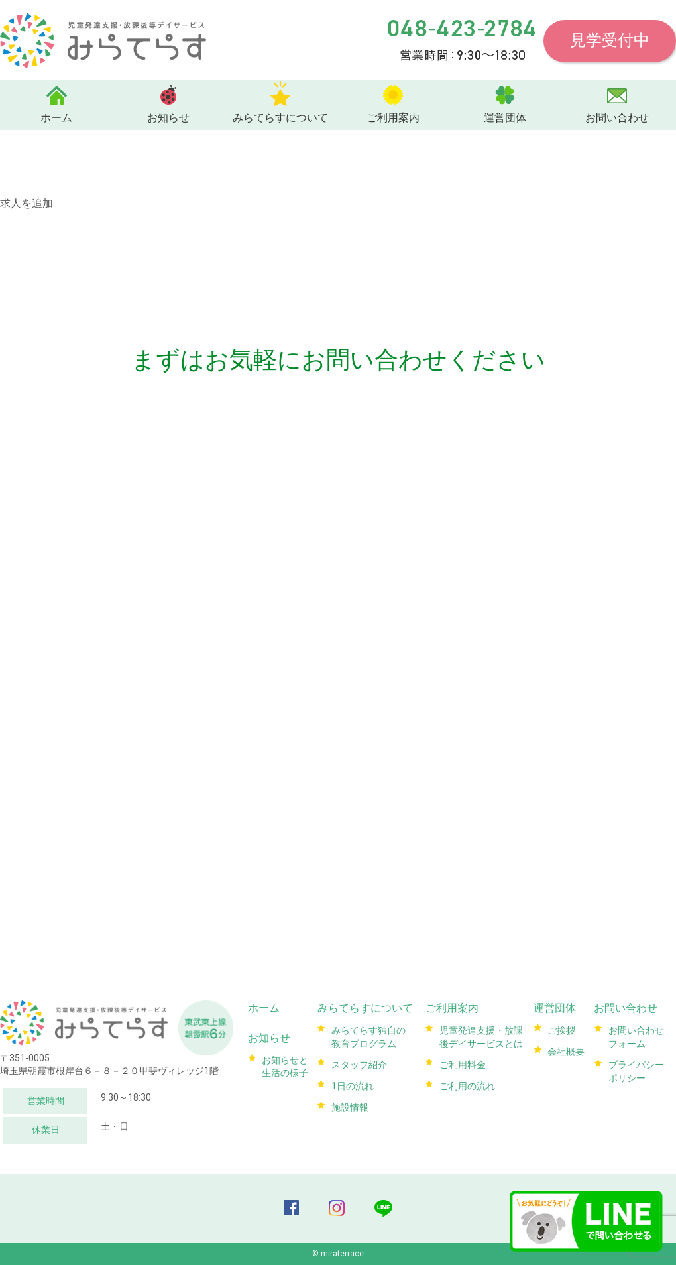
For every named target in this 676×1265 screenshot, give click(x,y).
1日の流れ (351, 1080)
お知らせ (168, 117)
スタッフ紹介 (358, 1060)
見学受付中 (609, 40)
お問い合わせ (617, 117)
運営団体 (505, 117)
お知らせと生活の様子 (284, 1063)
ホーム (56, 117)
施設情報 (348, 1100)
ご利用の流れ (466, 1080)
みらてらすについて (280, 117)
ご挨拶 (560, 1028)
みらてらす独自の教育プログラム (367, 1035)
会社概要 (564, 1047)
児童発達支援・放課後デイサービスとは (480, 1035)
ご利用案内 (393, 117)
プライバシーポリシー (635, 1067)
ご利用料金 (461, 1060)
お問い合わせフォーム (635, 1035)
